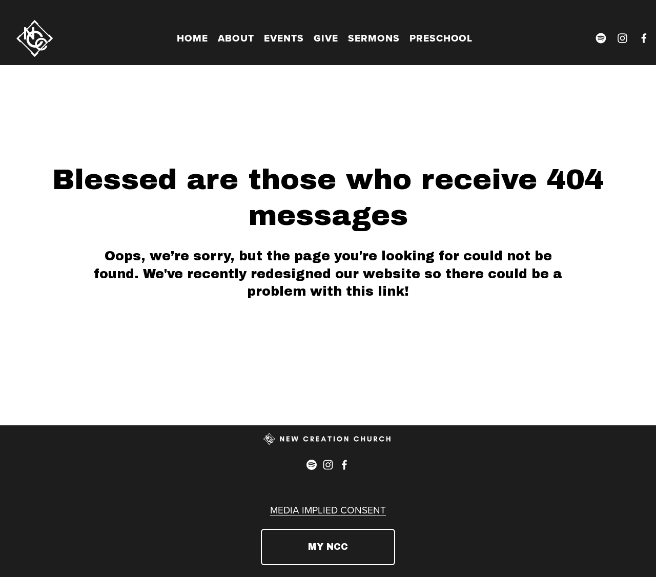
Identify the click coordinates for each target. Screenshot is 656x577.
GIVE (326, 38)
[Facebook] (644, 38)
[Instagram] (622, 38)
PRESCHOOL (441, 38)
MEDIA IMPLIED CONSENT (328, 510)
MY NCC (328, 547)
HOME (192, 38)
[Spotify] (601, 38)
